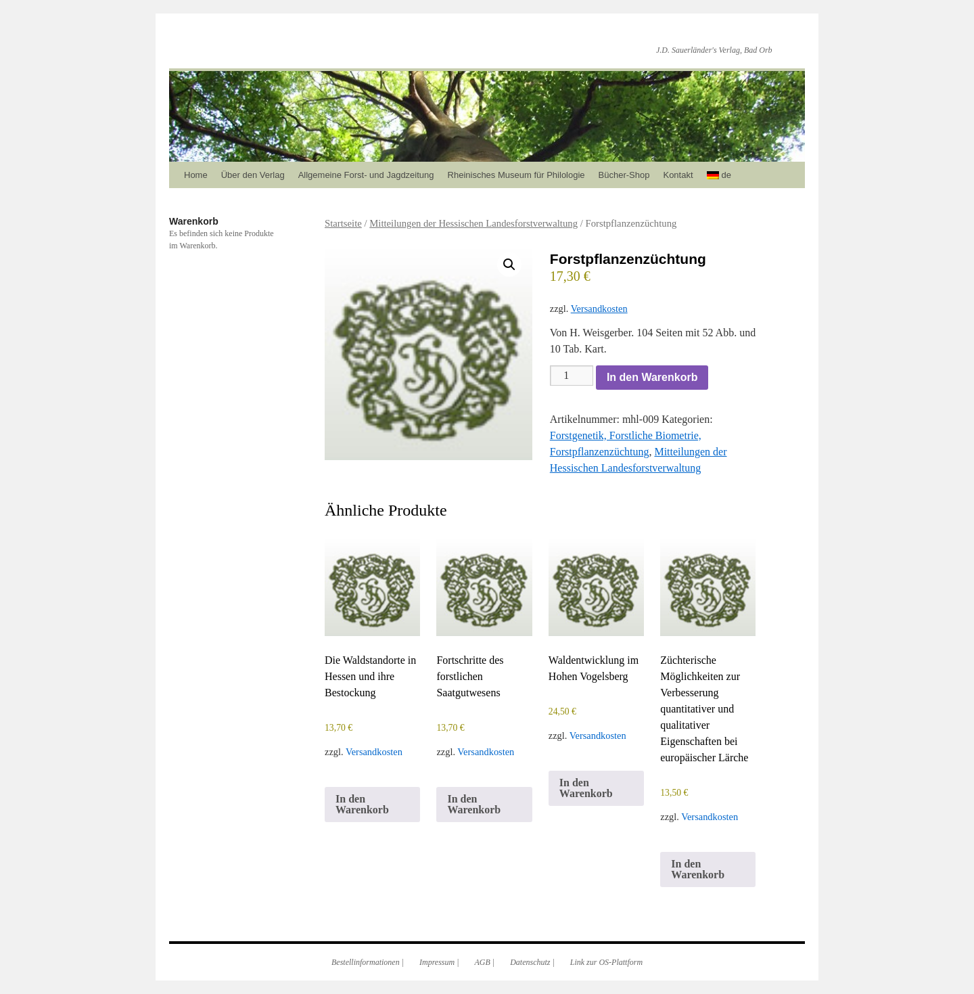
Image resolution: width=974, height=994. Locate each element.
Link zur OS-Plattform (606, 962)
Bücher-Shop (624, 175)
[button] (509, 264)
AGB (482, 962)
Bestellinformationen (365, 962)
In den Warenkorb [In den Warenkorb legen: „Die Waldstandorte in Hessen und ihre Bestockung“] (362, 804)
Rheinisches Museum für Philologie (516, 175)
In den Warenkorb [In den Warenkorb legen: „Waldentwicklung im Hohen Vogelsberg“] (586, 788)
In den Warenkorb (652, 377)
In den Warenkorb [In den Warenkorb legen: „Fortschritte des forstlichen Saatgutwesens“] (474, 804)
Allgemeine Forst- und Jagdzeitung (366, 175)
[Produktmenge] (571, 375)
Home (196, 175)
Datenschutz (530, 962)
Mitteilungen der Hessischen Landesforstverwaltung (473, 223)
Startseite (343, 223)
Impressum (437, 962)
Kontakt (678, 175)
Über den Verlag (253, 175)
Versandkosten (599, 308)
